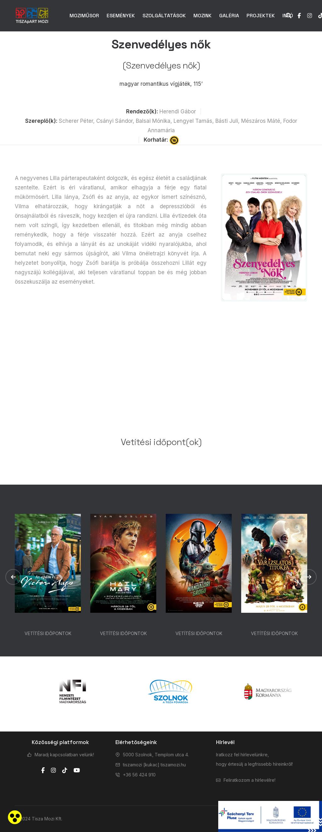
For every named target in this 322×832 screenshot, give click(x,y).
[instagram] (53, 770)
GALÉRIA (229, 15)
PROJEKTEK (261, 15)
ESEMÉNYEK (121, 15)
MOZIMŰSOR (84, 15)
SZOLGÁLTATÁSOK (164, 15)
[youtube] (77, 770)
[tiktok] (64, 770)
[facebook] (43, 770)
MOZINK (202, 15)
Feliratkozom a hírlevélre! (249, 780)
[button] (13, 577)
